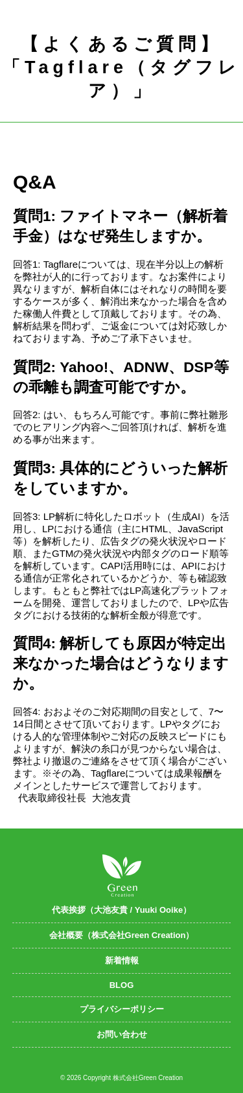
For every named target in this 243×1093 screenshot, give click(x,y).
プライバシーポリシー (122, 1009)
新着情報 (122, 960)
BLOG (122, 985)
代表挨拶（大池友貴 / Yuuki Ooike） (121, 910)
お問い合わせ (122, 1034)
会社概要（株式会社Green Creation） (121, 935)
